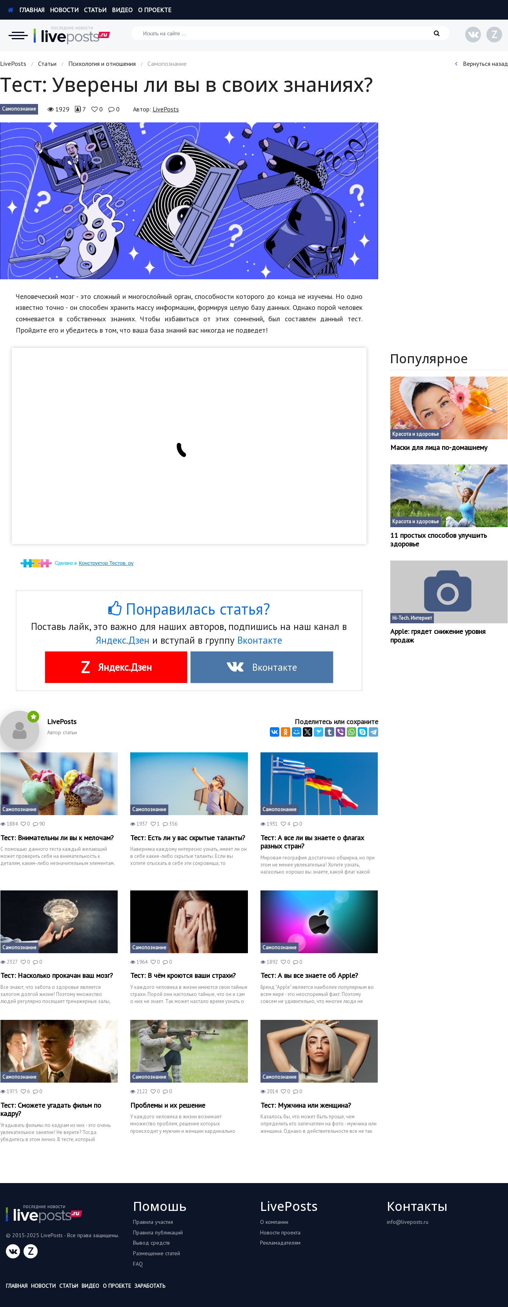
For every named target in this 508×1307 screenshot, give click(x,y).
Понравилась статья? (189, 609)
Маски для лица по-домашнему (438, 447)
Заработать (150, 1285)
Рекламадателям (280, 1242)
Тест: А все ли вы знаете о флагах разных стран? (312, 842)
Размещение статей (156, 1253)
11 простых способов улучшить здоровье (438, 539)
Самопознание (19, 109)
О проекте (154, 10)
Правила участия (153, 1221)
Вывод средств (151, 1242)
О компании (274, 1221)
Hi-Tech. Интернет (412, 618)
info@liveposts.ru (407, 1221)
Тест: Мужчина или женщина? (305, 1105)
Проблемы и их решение (167, 1105)
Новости (64, 10)
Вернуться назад (481, 63)
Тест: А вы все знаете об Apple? (309, 975)
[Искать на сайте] (290, 33)
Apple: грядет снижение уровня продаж (438, 635)
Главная (26, 10)
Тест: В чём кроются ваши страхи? (183, 975)
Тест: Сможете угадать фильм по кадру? (50, 1109)
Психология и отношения (102, 63)
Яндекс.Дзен (122, 640)
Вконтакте (259, 640)
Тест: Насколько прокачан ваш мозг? (56, 975)
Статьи (95, 10)
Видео (122, 10)
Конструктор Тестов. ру (106, 563)
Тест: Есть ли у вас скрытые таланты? (187, 838)
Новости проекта (280, 1232)
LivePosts (13, 63)
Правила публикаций (158, 1232)
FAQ (138, 1263)
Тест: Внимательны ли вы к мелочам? (57, 838)
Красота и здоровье (415, 434)
